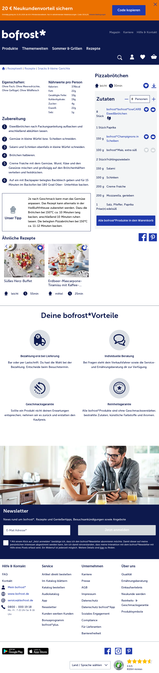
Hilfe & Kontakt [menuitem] (147, 32)
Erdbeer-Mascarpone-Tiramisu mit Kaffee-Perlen (65, 283)
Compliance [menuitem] (89, 620)
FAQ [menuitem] (5, 574)
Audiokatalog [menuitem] (50, 594)
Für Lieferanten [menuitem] (91, 627)
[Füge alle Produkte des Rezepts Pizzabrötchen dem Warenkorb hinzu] (125, 221)
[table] (126, 161)
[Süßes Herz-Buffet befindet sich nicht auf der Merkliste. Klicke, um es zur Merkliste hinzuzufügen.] (40, 248)
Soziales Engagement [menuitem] (96, 613)
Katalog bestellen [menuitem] (53, 587)
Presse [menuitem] (86, 581)
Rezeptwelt (14, 68)
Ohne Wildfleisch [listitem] (29, 90)
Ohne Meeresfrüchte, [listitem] (28, 86)
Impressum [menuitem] (89, 594)
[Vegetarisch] (108, 118)
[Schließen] (155, 4)
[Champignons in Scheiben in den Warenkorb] (153, 136)
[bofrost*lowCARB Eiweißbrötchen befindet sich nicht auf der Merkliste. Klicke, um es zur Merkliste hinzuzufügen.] (146, 109)
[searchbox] (4, 57)
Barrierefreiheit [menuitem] (91, 633)
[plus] (153, 99)
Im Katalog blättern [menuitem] (54, 581)
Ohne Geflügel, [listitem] (10, 90)
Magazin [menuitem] (114, 32)
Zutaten (105, 99)
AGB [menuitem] (84, 587)
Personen (141, 99)
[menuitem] (10, 48)
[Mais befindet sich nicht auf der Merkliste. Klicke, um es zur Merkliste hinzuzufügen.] (146, 150)
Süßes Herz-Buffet (18, 281)
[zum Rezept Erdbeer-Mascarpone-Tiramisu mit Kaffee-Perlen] (68, 261)
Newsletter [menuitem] (49, 607)
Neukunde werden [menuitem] (133, 594)
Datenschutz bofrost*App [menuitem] (98, 607)
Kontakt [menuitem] (7, 581)
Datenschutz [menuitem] (90, 600)
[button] (129, 10)
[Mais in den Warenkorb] (153, 150)
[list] (79, 380)
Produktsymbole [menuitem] (132, 611)
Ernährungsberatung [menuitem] (134, 581)
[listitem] (46, 128)
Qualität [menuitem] (126, 574)
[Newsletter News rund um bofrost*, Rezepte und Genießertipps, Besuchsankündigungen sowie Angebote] (79, 532)
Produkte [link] (10, 48)
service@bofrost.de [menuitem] (17, 600)
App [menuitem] (44, 600)
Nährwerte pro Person (65, 82)
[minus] (126, 99)
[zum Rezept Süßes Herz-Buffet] (24, 261)
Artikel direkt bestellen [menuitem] (56, 574)
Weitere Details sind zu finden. (96, 547)
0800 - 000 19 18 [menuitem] (17, 607)
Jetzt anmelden (117, 530)
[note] (68, 294)
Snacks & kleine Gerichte (54, 68)
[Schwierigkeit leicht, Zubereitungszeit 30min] (115, 86)
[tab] (132, 57)
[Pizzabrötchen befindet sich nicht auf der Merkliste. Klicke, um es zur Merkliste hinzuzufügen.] (146, 86)
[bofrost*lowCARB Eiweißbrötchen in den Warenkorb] (153, 109)
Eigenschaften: (13, 82)
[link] (24, 35)
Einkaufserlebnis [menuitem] (131, 587)
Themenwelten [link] (35, 48)
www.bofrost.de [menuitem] (15, 594)
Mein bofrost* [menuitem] (14, 587)
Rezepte (30, 68)
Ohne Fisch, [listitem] (8, 86)
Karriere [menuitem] (128, 32)
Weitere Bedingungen (97, 15)
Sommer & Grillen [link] (67, 48)
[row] (69, 87)
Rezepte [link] (93, 48)
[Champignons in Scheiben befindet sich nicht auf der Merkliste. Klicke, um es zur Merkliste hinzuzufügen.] (146, 136)
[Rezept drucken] (154, 86)
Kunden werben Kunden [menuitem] (57, 613)
